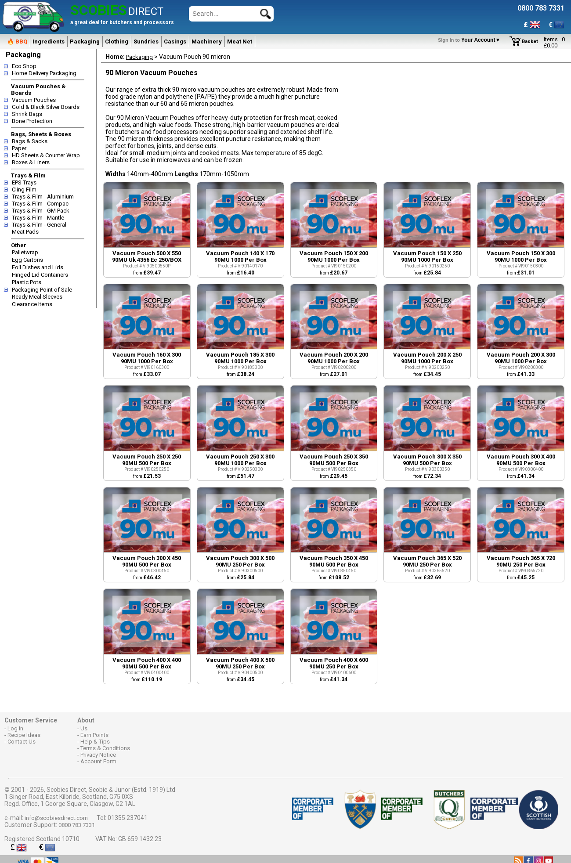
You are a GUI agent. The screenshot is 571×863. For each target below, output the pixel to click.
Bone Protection (32, 121)
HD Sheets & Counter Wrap (46, 155)
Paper (19, 148)
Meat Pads (25, 231)
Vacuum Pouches (34, 100)
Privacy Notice (98, 754)
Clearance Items (32, 304)
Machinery (207, 41)
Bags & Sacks (29, 141)
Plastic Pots (26, 282)
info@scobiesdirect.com (56, 818)
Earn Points (94, 735)
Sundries (146, 41)
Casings (175, 41)
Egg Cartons (27, 259)
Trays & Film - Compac (40, 203)
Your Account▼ (470, 40)
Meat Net (239, 41)
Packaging (85, 41)
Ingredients (49, 41)
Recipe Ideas (23, 735)
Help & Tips (95, 741)
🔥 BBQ (17, 41)
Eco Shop (24, 66)
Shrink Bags (27, 114)
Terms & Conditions (105, 748)
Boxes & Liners (31, 162)
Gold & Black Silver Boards (46, 107)
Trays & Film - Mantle (38, 217)
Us (83, 728)
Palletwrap (25, 252)
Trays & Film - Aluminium (43, 196)
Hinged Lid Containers (40, 274)
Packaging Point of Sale (42, 289)
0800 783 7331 (76, 825)
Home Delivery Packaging (44, 73)
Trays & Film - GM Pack (40, 210)
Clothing (116, 41)
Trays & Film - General (39, 224)
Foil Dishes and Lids (37, 267)
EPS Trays (24, 182)
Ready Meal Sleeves (37, 296)
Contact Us (21, 741)
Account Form (98, 761)
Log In (15, 728)
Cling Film (24, 189)
